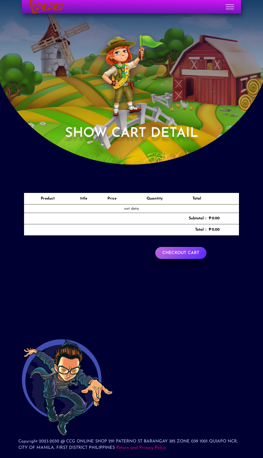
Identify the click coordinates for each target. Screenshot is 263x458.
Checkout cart (180, 253)
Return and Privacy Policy (141, 448)
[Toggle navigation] (230, 7)
